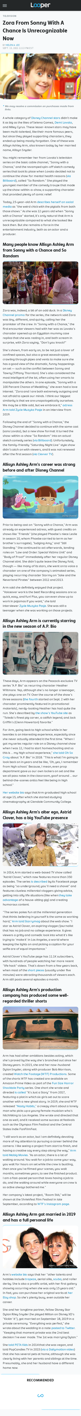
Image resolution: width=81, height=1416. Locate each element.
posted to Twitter (63, 1328)
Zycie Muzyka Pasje (32, 606)
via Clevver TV (42, 454)
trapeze (30, 1279)
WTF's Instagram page (53, 1204)
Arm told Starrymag (26, 921)
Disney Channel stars (45, 118)
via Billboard (42, 440)
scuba (57, 1279)
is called (20, 1092)
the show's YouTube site (51, 713)
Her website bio (13, 792)
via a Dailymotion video (58, 1349)
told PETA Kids (18, 1345)
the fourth (31, 699)
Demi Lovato (63, 122)
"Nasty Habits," (26, 1106)
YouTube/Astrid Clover (67, 863)
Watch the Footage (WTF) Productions (40, 1074)
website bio (19, 1274)
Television (9, 16)
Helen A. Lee (13, 45)
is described (39, 881)
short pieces (36, 970)
